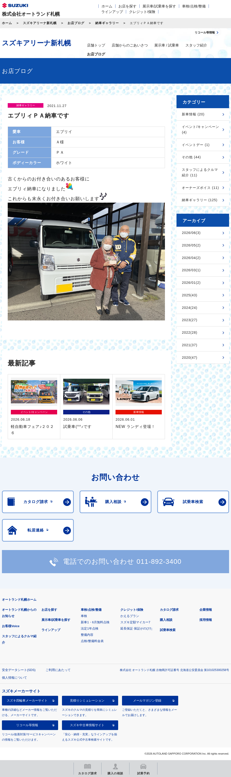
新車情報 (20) (193, 114)
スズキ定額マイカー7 (135, 622)
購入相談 (166, 620)
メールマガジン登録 (147, 700)
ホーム (107, 6)
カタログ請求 (169, 609)
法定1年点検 (89, 628)
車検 (84, 616)
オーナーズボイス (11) (200, 188)
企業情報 (205, 609)
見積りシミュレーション (87, 700)
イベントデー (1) (196, 145)
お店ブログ (76, 23)
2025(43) (189, 295)
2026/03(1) (191, 270)
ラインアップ (112, 11)
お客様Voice (11, 626)
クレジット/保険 (142, 11)
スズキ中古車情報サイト (87, 725)
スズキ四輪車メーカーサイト (27, 700)
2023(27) (189, 320)
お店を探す (127, 6)
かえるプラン (129, 616)
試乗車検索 (168, 630)
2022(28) (189, 332)
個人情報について (14, 677)
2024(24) (189, 308)
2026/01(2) (191, 283)
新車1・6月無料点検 (95, 622)
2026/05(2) (191, 245)
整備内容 (87, 635)
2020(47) (189, 357)
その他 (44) (191, 157)
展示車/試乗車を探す (159, 6)
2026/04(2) (191, 258)
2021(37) (189, 345)
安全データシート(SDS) (18, 670)
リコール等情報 (27, 725)
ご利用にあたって (58, 670)
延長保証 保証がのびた (136, 628)
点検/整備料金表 (92, 641)
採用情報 (205, 620)
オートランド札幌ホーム (19, 599)
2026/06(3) (191, 233)
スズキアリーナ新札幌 (40, 23)
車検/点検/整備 (194, 6)
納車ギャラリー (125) (199, 200)
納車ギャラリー (107, 23)
